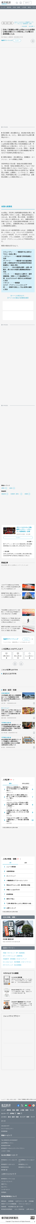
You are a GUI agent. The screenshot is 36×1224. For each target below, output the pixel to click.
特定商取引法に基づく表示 (15, 1206)
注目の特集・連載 (9, 917)
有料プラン (4, 1184)
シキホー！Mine (5, 1151)
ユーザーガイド (5, 1189)
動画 (29, 7)
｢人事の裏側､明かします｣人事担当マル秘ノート (20, 903)
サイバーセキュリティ (7, 1128)
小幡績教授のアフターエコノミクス (17, 880)
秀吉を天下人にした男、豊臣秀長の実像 (18, 885)
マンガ (32, 1110)
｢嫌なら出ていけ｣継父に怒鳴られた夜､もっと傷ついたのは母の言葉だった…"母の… (17, 796)
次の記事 (31, 26)
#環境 (2, 488)
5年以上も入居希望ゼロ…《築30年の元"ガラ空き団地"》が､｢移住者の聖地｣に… (17, 788)
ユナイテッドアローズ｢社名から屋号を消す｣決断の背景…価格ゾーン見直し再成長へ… (17, 804)
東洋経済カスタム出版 (25, 1167)
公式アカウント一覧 (21, 1201)
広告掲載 (31, 1201)
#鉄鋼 (26, 494)
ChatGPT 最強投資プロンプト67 (21, 1002)
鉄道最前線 (10, 894)
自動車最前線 (10, 871)
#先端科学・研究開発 (9, 959)
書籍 (18, 1113)
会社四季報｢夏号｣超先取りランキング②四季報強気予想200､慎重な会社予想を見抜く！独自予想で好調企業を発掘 (11, 727)
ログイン (27, 2)
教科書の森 (4, 1169)
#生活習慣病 (17, 965)
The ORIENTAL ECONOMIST (9, 1140)
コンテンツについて (6, 1181)
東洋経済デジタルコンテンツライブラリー (12, 1148)
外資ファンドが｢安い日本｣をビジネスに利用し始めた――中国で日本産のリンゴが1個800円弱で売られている (11, 712)
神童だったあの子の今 (13, 889)
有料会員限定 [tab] (25, 783)
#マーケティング (8, 965)
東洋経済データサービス (8, 1164)
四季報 (12, 1113)
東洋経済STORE (5, 1145)
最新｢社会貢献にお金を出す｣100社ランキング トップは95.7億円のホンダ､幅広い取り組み (11, 628)
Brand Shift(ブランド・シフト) (21, 989)
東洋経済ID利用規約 (6, 1209)
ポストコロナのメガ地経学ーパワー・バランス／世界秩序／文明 (23, 529)
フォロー (17, 40)
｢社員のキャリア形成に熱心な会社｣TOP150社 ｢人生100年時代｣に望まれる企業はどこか (10, 620)
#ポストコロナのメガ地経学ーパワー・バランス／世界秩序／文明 (23, 22)
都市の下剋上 (10, 899)
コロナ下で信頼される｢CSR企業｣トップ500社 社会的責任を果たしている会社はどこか (10, 586)
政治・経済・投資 (7, 23)
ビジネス (4, 1117)
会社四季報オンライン (7, 1143)
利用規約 (3, 1192)
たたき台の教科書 (17, 977)
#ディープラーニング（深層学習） (13, 956)
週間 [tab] (25, 862)
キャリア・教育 (24, 1117)
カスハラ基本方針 (19, 1209)
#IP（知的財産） (21, 953)
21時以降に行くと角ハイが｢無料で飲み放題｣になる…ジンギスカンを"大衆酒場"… (18, 812)
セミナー (4, 1113)
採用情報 (10, 1201)
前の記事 (24, 26)
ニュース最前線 (11, 866)
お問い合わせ (30, 1209)
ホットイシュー (11, 876)
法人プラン (4, 1187)
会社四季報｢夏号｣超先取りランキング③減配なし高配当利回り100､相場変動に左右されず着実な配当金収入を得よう (11, 742)
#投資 (4, 953)
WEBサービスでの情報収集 (8, 1204)
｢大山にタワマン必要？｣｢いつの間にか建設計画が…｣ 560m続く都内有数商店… (18, 819)
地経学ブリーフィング (7, 40)
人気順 (24, 7)
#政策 (10, 488)
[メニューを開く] (34, 3)
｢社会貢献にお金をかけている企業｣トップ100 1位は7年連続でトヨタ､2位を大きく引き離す (10, 611)
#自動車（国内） (15, 494)
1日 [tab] (10, 862)
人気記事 (6, 780)
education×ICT (5, 1126)
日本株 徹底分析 (8, 939)
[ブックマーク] (33, 41)
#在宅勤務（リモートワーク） (23, 962)
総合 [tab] (10, 783)
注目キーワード (8, 948)
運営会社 (3, 1201)
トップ (3, 7)
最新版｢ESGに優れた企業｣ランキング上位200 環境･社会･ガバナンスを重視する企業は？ (11, 595)
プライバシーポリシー (25, 1204)
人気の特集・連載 (9, 859)
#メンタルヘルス (8, 962)
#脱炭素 (3, 494)
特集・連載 (16, 7)
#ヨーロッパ (11, 953)
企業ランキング (11, 908)
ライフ (33, 1117)
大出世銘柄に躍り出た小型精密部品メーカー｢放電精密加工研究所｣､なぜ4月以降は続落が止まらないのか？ (11, 698)
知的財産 (3, 1206)
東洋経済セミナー (23, 1164)
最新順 (9, 7)
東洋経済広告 (5, 1167)
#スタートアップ (22, 959)
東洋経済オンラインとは (8, 1178)
